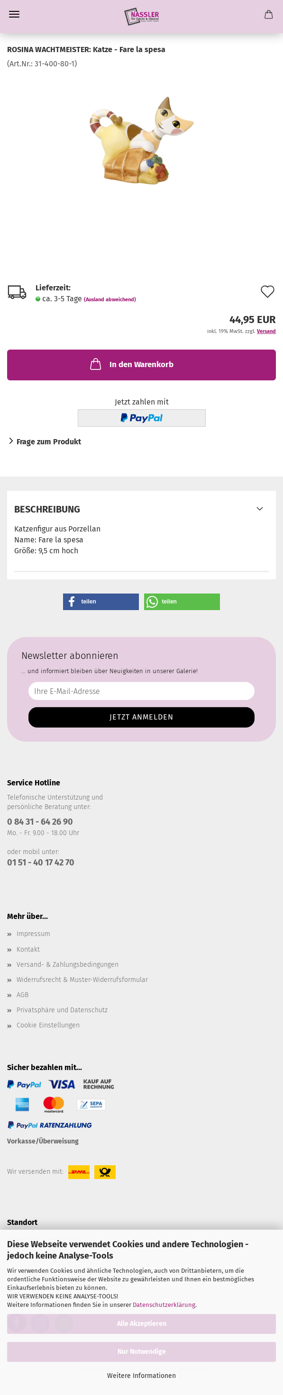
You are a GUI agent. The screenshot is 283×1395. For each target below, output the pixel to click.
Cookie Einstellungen (48, 1025)
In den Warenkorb (130, 363)
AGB (22, 995)
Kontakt (28, 949)
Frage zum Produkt (49, 441)
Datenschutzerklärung (164, 1304)
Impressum (33, 934)
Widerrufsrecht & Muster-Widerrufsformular (82, 980)
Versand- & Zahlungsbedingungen (68, 965)
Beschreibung (47, 509)
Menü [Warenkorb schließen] (14, 14)
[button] (101, 602)
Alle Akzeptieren (141, 1324)
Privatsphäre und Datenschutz (62, 1010)
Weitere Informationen (141, 1376)
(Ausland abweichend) (110, 300)
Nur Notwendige (142, 1352)
